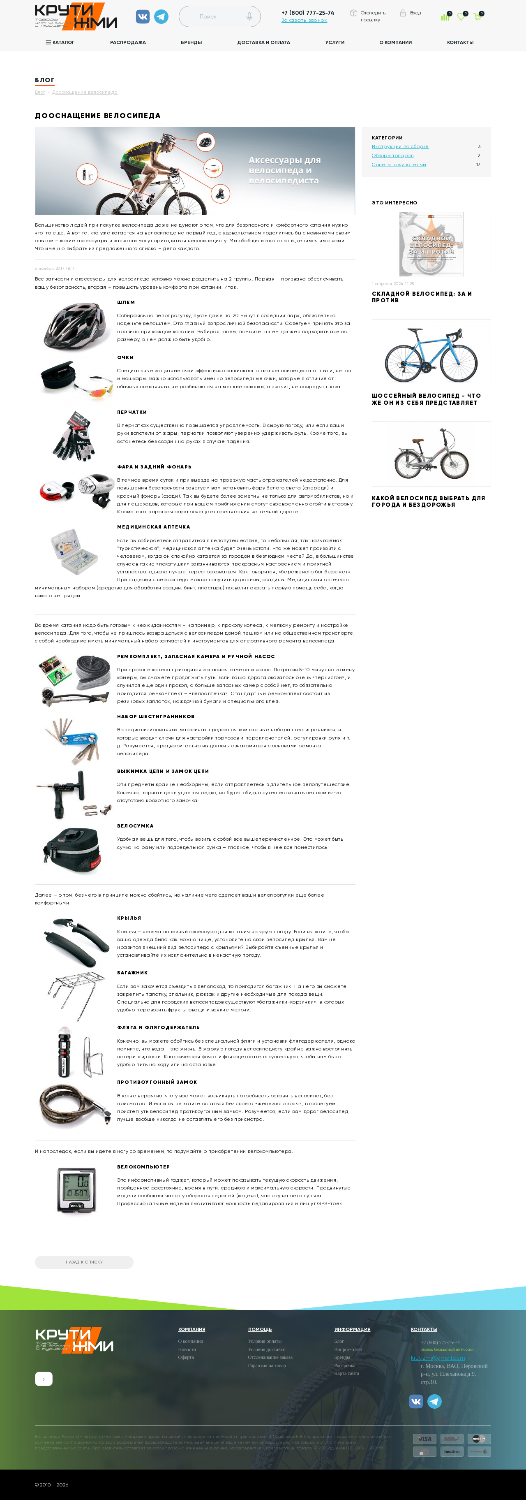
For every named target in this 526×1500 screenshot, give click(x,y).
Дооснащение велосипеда (85, 92)
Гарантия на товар (267, 1365)
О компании (395, 42)
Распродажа (128, 42)
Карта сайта (347, 1373)
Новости (187, 1349)
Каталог (64, 42)
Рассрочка (345, 1365)
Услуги (334, 42)
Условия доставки (267, 1349)
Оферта (186, 1357)
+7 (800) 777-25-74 (308, 12)
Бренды (191, 42)
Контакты (460, 42)
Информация (353, 1329)
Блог (40, 92)
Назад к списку (84, 1262)
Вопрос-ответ (349, 1349)
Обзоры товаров (392, 155)
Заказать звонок (304, 20)
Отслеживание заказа (270, 1357)
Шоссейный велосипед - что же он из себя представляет (426, 399)
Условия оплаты (265, 1341)
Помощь (260, 1329)
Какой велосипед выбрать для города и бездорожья (429, 502)
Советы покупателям (399, 164)
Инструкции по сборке (400, 146)
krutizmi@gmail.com (438, 1357)
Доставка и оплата (263, 42)
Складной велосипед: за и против (422, 297)
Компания (191, 1329)
